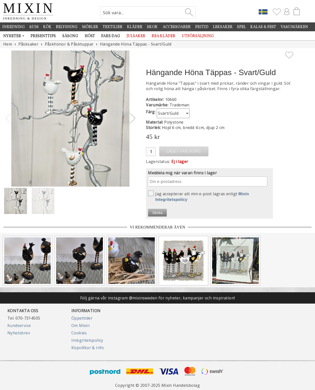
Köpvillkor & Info (87, 347)
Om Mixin (80, 325)
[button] (132, 118)
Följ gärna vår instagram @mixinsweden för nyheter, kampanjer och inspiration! (157, 298)
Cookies (79, 333)
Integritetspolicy (87, 340)
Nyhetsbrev (18, 333)
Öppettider (82, 318)
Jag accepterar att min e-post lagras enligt (198, 196)
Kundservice (19, 325)
